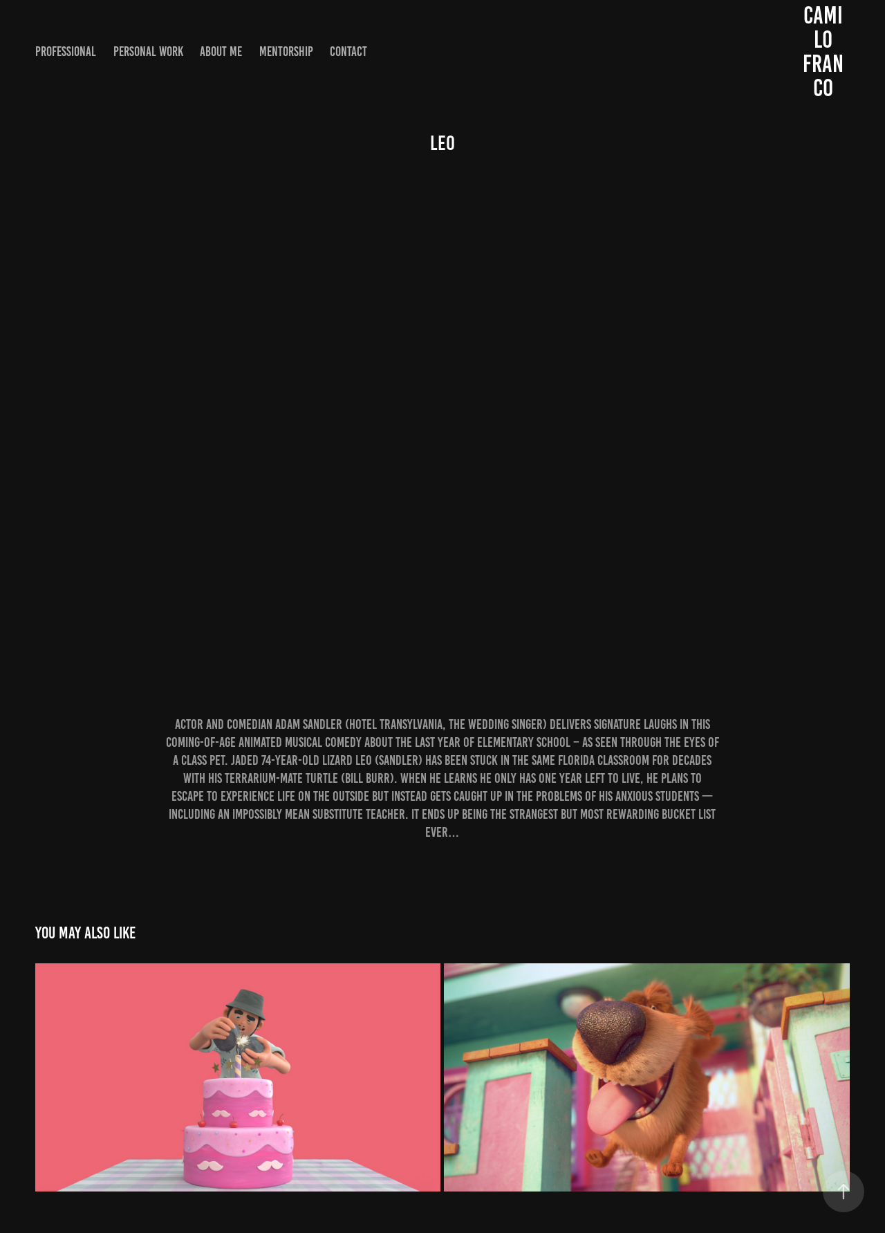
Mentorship (286, 51)
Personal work (148, 51)
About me (221, 51)
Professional (65, 51)
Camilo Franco (823, 51)
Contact (348, 51)
